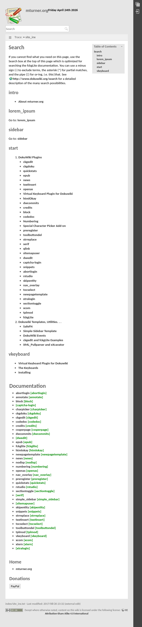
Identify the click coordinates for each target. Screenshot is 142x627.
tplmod (28, 312)
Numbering (30, 221)
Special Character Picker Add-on (44, 226)
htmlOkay (29, 198)
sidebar (101, 63)
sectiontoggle (32, 303)
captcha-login (32, 262)
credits (27, 208)
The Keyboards (28, 368)
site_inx (30, 37)
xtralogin (29, 299)
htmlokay (22, 450)
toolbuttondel (32, 235)
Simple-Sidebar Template (40, 331)
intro (99, 55)
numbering (23, 466)
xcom (26, 308)
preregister (30, 230)
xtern (19, 544)
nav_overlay (31, 285)
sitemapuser (31, 253)
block (26, 212)
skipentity (30, 281)
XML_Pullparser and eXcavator (43, 345)
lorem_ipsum (104, 59)
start (99, 67)
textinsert (29, 185)
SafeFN (28, 326)
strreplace (30, 239)
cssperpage (23, 430)
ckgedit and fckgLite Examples (43, 340)
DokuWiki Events (34, 335)
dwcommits (31, 203)
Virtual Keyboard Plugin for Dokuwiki (48, 194)
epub (26, 175)
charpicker (23, 409)
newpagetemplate (35, 294)
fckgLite (28, 317)
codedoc (29, 217)
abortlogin (30, 271)
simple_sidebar (26, 499)
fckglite (21, 446)
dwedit (28, 258)
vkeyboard (103, 70)
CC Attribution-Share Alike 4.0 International (86, 612)
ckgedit (28, 162)
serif (26, 244)
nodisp (20, 462)
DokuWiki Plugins (30, 157)
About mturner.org (30, 101)
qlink (26, 248)
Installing (24, 372)
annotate (22, 397)
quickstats (30, 171)
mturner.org (37, 10)
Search (67, 28)
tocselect (29, 290)
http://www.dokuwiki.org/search (35, 79)
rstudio (28, 276)
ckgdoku (28, 166)
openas (28, 189)
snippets (29, 267)
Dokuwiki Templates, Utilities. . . (39, 322)
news (26, 180)
